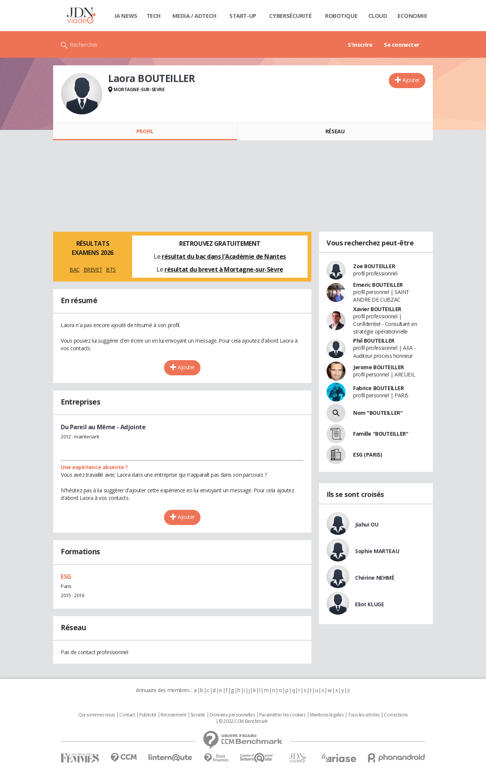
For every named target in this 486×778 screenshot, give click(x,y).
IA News (126, 15)
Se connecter (402, 44)
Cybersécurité (290, 15)
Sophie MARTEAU (377, 551)
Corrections (395, 715)
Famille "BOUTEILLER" (381, 433)
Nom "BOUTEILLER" (377, 412)
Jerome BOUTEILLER (378, 367)
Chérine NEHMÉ (374, 577)
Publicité (147, 715)
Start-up (242, 15)
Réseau (334, 131)
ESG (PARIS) (367, 454)
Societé (198, 715)
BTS (111, 269)
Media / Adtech (194, 15)
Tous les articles (364, 715)
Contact (127, 715)
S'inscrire (360, 44)
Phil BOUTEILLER (373, 340)
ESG (66, 576)
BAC (74, 269)
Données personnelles (232, 715)
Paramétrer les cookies (282, 715)
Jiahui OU (366, 524)
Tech (154, 15)
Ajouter (411, 80)
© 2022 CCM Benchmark (243, 721)
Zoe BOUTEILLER (374, 266)
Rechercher (83, 44)
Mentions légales (326, 715)
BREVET (93, 269)
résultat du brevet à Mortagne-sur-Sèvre (223, 269)
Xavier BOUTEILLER (377, 309)
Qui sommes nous (96, 715)
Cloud (377, 15)
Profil (144, 131)
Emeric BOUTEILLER (378, 284)
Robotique (341, 15)
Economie (412, 15)
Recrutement (173, 715)
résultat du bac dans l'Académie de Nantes (224, 256)
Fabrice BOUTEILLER (378, 388)
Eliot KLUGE (369, 604)
